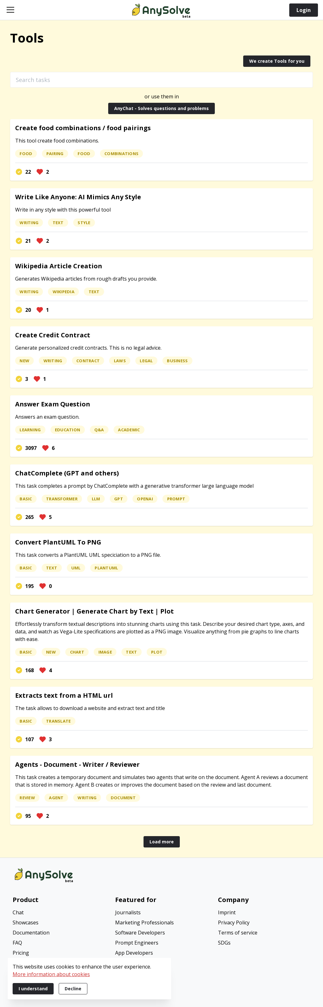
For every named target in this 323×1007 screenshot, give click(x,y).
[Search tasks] (161, 80)
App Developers (134, 952)
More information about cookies (51, 974)
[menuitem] (59, 913)
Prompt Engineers (136, 942)
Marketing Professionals (144, 922)
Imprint (227, 912)
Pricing (21, 952)
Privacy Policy (234, 922)
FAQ (17, 942)
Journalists (128, 912)
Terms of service (237, 932)
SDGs (224, 942)
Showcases (25, 922)
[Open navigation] (10, 9)
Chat (18, 912)
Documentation (31, 932)
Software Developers (140, 932)
